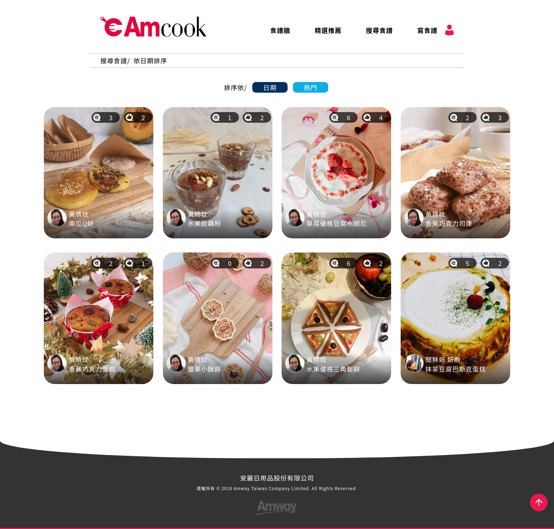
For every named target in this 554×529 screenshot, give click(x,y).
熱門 (310, 87)
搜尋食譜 (379, 30)
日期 (270, 87)
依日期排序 (150, 60)
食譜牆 (280, 30)
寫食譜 (427, 30)
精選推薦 (328, 30)
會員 (449, 30)
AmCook (153, 26)
